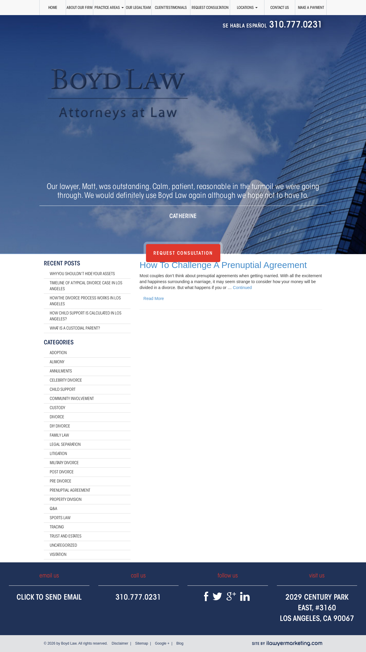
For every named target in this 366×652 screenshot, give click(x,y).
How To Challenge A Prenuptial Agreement (223, 265)
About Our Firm (79, 7)
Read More (153, 298)
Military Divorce (64, 462)
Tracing (57, 527)
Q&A (53, 508)
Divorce (57, 416)
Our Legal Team (138, 7)
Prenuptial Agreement (70, 490)
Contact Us (279, 7)
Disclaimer (120, 643)
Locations (247, 7)
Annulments (61, 371)
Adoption (58, 352)
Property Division (65, 499)
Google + (162, 643)
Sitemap (141, 643)
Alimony (57, 361)
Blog (179, 643)
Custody (57, 407)
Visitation (58, 554)
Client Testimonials (171, 7)
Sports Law (60, 517)
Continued (242, 287)
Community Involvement (72, 398)
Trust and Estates (65, 536)
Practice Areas (109, 7)
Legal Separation (65, 444)
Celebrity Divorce (66, 380)
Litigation (58, 453)
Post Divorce (62, 472)
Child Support (63, 389)
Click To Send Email (49, 596)
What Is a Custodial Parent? (75, 328)
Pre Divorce (60, 481)
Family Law (59, 435)
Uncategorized (63, 545)
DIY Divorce (60, 426)
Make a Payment (311, 7)
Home (52, 7)
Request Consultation (210, 7)
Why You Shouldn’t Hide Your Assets (82, 273)
